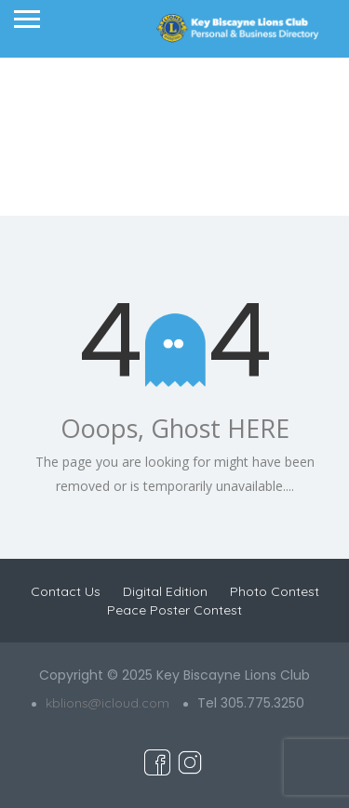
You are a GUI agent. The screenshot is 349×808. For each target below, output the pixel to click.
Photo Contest (274, 591)
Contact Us (66, 591)
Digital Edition (165, 591)
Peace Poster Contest (174, 610)
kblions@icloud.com (107, 703)
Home (132, 158)
